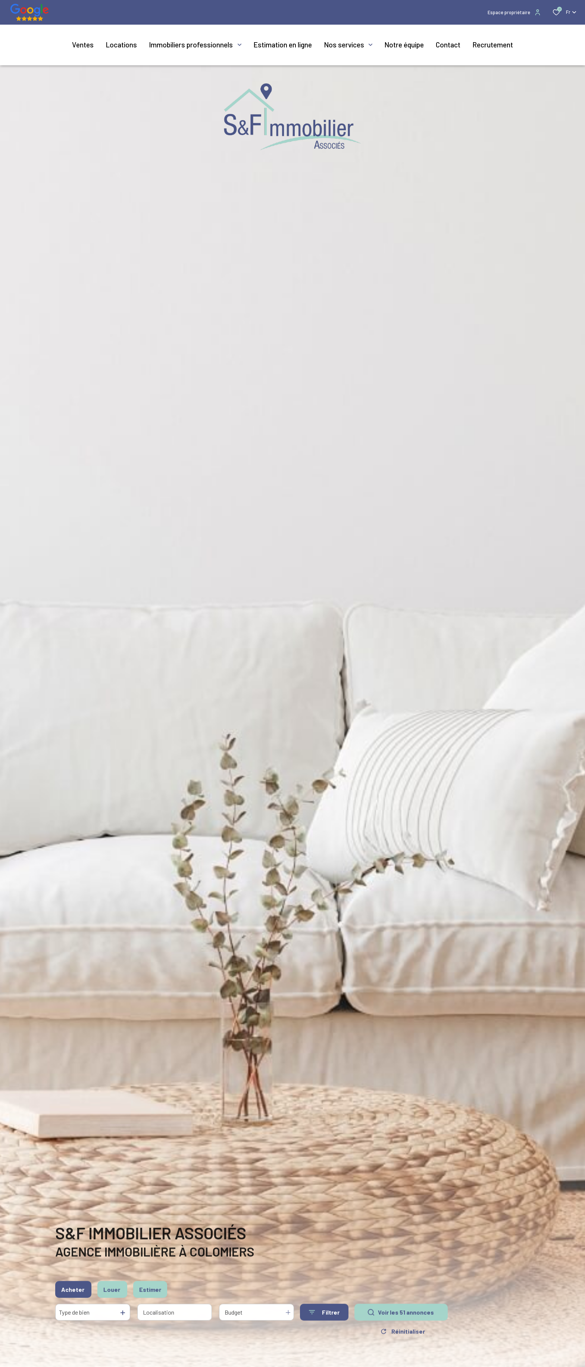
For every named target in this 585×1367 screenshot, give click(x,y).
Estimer (150, 1292)
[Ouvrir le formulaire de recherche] (324, 1315)
